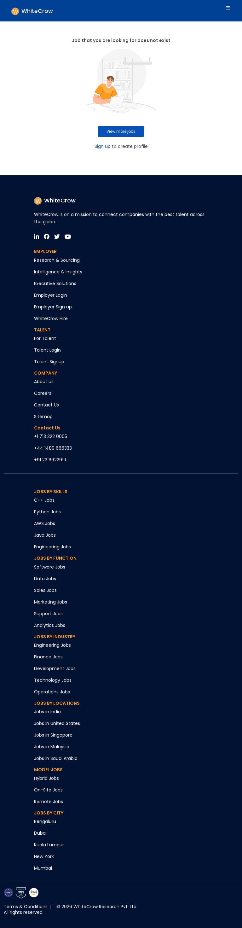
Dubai (40, 833)
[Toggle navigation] (229, 11)
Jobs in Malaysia (51, 747)
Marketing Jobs (50, 602)
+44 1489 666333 (53, 448)
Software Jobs (49, 567)
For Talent (45, 338)
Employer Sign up (53, 307)
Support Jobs (48, 613)
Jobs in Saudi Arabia (56, 758)
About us (44, 381)
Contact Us (46, 405)
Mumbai (43, 868)
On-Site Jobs (48, 790)
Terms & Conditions (26, 906)
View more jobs (121, 131)
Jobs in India (47, 712)
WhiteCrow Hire (51, 318)
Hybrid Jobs (46, 778)
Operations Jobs (52, 692)
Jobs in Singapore (53, 735)
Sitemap (43, 416)
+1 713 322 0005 (50, 436)
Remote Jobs (48, 801)
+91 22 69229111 (50, 460)
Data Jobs (45, 578)
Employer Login (50, 295)
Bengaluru (45, 821)
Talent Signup (49, 362)
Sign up (103, 146)
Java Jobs (45, 535)
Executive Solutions (55, 283)
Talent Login (47, 350)
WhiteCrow (55, 200)
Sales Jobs (45, 590)
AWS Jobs (44, 523)
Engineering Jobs (52, 547)
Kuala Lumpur (49, 845)
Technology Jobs (53, 680)
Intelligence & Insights (58, 272)
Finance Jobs (48, 657)
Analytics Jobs (49, 625)
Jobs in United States (57, 723)
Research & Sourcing (57, 260)
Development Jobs (55, 668)
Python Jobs (47, 512)
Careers (42, 393)
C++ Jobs (44, 500)
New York (44, 856)
